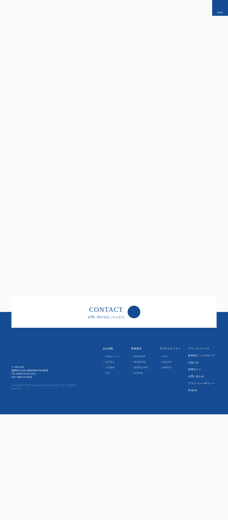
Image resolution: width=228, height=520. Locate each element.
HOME (14, 80)
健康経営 (167, 473)
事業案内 (144, 7)
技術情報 (138, 478)
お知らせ (193, 468)
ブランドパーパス (94, 7)
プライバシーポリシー (201, 489)
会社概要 (110, 473)
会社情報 (73, 7)
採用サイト (187, 7)
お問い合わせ (196, 482)
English (193, 496)
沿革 (107, 478)
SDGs (165, 462)
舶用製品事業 (141, 473)
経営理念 (110, 467)
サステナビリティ (165, 7)
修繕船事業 (140, 467)
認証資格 (167, 467)
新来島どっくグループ (121, 7)
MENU (220, 13)
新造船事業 (42, 80)
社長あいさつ (112, 462)
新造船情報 (58, 80)
